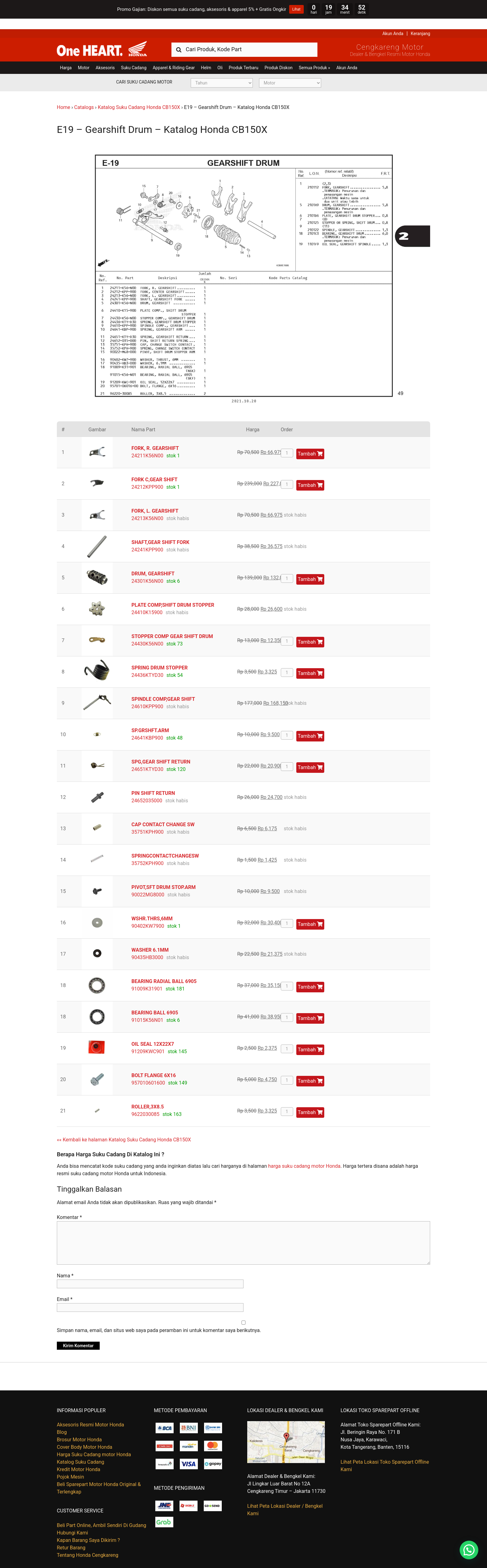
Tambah (310, 443)
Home (63, 97)
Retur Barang (71, 1537)
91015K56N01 (147, 1009)
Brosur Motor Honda (79, 1429)
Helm (206, 57)
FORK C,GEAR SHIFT (154, 469)
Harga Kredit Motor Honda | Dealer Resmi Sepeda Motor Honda (102, 38)
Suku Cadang (134, 57)
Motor (83, 57)
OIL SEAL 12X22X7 (152, 1033)
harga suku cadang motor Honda (304, 1155)
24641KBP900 (147, 727)
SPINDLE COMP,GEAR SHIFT (163, 688)
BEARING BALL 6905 (154, 1002)
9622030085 (145, 1103)
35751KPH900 (147, 821)
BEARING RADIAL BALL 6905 (164, 970)
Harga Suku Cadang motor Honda (94, 1444)
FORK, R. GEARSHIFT (155, 437)
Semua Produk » (314, 57)
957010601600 (148, 1072)
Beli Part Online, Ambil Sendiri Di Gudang (101, 1514)
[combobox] (244, 38)
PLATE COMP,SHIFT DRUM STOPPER (172, 594)
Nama (65, 1265)
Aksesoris (105, 57)
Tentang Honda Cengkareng (87, 1544)
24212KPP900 (147, 476)
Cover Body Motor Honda (84, 1436)
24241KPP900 (147, 539)
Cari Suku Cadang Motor (144, 71)
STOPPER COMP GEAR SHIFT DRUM (172, 625)
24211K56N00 (147, 445)
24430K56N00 (147, 633)
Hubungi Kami (72, 1522)
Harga (66, 57)
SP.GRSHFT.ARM (150, 720)
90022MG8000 (147, 884)
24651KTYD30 (147, 758)
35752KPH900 (147, 852)
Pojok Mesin (70, 1466)
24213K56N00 (147, 507)
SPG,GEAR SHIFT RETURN (160, 751)
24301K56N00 (147, 570)
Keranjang (420, 22)
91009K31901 (146, 978)
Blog (62, 1422)
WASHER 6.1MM (150, 939)
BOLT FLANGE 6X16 (153, 1064)
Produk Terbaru (243, 57)
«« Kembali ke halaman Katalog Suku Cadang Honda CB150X (124, 1129)
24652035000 (146, 790)
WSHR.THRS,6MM (151, 908)
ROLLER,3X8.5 (147, 1096)
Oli (219, 57)
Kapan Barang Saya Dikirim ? (88, 1529)
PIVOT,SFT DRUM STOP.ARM (163, 876)
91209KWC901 (148, 1041)
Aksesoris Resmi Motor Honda (90, 1414)
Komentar (69, 1207)
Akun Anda (392, 22)
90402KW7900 (147, 915)
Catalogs (84, 97)
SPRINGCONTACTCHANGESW (165, 845)
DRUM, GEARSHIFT (153, 563)
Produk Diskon (279, 57)
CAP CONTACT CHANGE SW (162, 814)
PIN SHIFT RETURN (153, 782)
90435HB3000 (147, 946)
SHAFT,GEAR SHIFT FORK (160, 531)
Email (64, 1289)
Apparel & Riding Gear (174, 57)
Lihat (296, 9)
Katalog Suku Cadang (80, 1451)
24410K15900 (146, 602)
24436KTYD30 (147, 664)
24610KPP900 (147, 696)
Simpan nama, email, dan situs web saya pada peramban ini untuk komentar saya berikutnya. (159, 1320)
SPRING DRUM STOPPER (159, 657)
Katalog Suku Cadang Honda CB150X (139, 97)
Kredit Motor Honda (78, 1459)
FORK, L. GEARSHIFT (154, 500)
